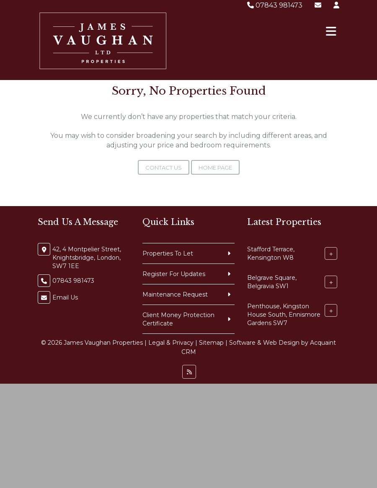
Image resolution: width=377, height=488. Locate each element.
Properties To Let (167, 253)
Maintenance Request (175, 294)
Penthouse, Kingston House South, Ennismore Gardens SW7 (283, 314)
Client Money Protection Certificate (178, 319)
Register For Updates (173, 274)
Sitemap (211, 342)
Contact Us (163, 167)
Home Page (215, 167)
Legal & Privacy (171, 342)
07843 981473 (274, 5)
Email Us (65, 297)
